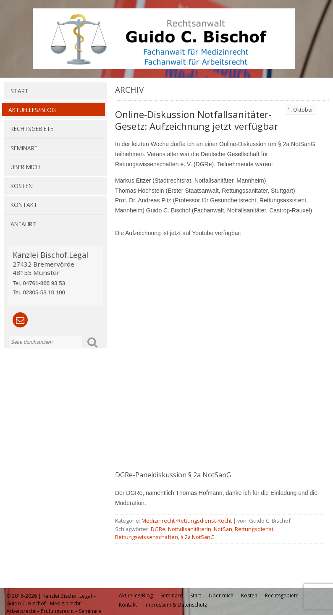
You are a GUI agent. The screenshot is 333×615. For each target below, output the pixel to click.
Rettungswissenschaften (146, 537)
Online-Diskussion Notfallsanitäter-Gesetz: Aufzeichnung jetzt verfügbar (196, 120)
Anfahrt (23, 224)
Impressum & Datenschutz (175, 604)
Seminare (23, 148)
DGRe (158, 529)
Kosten (21, 186)
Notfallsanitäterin (189, 529)
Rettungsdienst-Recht (204, 520)
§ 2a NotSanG (198, 537)
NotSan (223, 529)
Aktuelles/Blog (32, 110)
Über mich (25, 167)
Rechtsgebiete (31, 129)
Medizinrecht (158, 520)
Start (19, 91)
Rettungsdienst (254, 529)
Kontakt (23, 205)
